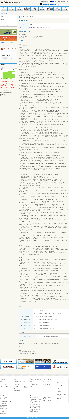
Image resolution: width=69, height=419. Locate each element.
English (46, 4)
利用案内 (3, 19)
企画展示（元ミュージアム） (20, 386)
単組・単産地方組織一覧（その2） (35, 405)
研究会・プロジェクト (47, 381)
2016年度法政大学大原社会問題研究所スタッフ (45, 12)
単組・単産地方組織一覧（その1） (35, 402)
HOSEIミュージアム (61, 401)
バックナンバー (33, 383)
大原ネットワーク (60, 398)
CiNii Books (59, 385)
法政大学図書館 (60, 382)
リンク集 (32, 395)
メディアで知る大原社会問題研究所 (21, 388)
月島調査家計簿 (3, 405)
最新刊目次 (32, 381)
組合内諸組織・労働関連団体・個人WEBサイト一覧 (35, 407)
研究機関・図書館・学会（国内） (47, 398)
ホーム (20, 12)
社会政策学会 (59, 391)
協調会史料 (2, 406)
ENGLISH (67, 375)
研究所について (4, 16)
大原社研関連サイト (34, 397)
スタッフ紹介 (4, 22)
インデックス (3, 403)
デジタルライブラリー (47, 386)
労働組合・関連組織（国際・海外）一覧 (35, 410)
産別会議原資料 (3, 408)
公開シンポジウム (18, 383)
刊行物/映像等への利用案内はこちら (8, 42)
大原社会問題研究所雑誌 (35, 379)
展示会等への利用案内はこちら (7, 45)
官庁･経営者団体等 (34, 411)
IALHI (15, 395)
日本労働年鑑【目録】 (47, 384)
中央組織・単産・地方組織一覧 (35, 400)
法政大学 (59, 379)
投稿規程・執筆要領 (34, 384)
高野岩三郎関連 (3, 413)
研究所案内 (4, 14)
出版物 (44, 383)
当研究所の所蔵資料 (5, 25)
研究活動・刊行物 (47, 379)
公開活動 (16, 379)
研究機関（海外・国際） (47, 400)
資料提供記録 (17, 390)
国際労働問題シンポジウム (19, 381)
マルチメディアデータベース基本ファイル (6, 398)
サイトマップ (60, 375)
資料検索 (2, 395)
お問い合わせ (32, 386)
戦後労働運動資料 (4, 410)
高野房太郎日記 (3, 411)
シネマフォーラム (18, 384)
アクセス (53, 4)
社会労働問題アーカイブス (6, 401)
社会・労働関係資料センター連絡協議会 (62, 395)
